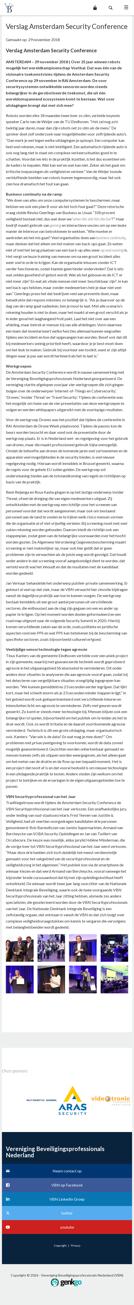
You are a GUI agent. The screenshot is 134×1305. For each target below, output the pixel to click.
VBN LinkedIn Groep (67, 1199)
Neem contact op (67, 1171)
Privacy (75, 1245)
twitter (67, 1213)
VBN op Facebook (67, 1185)
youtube (67, 1227)
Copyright (60, 1245)
